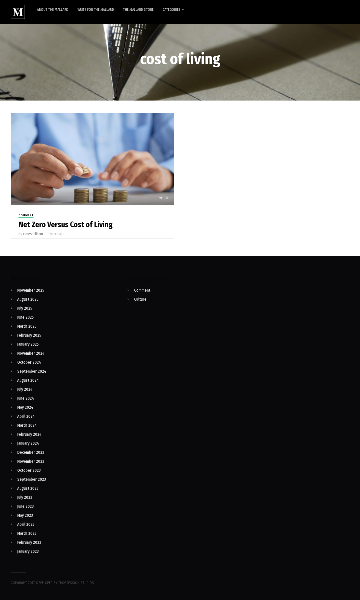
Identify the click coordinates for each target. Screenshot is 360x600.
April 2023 (25, 524)
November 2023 (30, 461)
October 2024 (29, 362)
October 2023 (29, 470)
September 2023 (31, 479)
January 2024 (28, 443)
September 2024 (31, 371)
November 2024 (30, 353)
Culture (140, 299)
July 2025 (24, 308)
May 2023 (25, 515)
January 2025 (28, 344)
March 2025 (26, 326)
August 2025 (27, 299)
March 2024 (27, 425)
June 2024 (25, 398)
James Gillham (33, 234)
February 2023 (29, 542)
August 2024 (28, 380)
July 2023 (24, 497)
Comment (26, 215)
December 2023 (30, 452)
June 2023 (25, 506)
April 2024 (26, 416)
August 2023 (27, 488)
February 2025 (29, 335)
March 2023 (26, 533)
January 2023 (28, 551)
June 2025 (25, 317)
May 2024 (25, 407)
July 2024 (24, 389)
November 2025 (30, 290)
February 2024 (29, 434)
